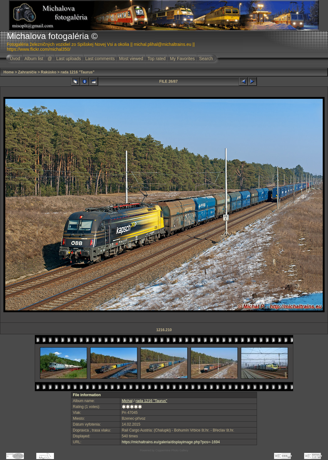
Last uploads (68, 58)
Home (8, 72)
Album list (33, 58)
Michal (127, 401)
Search (206, 58)
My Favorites (182, 58)
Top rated (157, 58)
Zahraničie (27, 72)
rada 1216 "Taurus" (77, 72)
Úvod (15, 58)
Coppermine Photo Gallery (171, 450)
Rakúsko (48, 72)
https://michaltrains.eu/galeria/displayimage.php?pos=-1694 (171, 442)
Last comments (100, 58)
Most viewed (131, 58)
